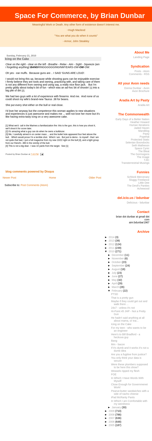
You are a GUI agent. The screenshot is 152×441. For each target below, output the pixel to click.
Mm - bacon (118, 344)
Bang (114, 340)
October (117, 262)
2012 (112, 244)
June (115, 276)
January (117, 407)
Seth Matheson (140, 145)
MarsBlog (143, 130)
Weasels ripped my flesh (125, 370)
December (118, 255)
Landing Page (141, 57)
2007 (112, 418)
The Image (143, 157)
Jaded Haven (141, 127)
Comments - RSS (139, 74)
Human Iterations (139, 125)
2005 (112, 425)
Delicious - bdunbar (138, 202)
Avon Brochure (140, 91)
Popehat (144, 136)
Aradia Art (143, 105)
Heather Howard (139, 122)
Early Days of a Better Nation (132, 119)
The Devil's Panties (138, 185)
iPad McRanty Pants (123, 397)
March (116, 287)
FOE (113, 374)
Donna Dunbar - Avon (136, 88)
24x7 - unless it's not (123, 307)
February (117, 290)
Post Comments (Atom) (34, 185)
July (114, 272)
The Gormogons (139, 154)
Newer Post (9, 177)
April (115, 283)
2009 (112, 411)
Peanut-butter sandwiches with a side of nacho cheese (130, 392)
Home (52, 177)
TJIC (146, 160)
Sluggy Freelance (139, 179)
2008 (112, 414)
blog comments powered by (29, 171)
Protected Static (140, 139)
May (114, 279)
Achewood (143, 188)
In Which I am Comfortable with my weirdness (129, 402)
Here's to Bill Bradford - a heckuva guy (125, 336)
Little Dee (143, 182)
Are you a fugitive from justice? (129, 354)
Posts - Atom (141, 71)
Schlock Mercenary (138, 176)
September (118, 265)
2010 (112, 251)
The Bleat (143, 151)
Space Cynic (142, 148)
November (118, 258)
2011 (112, 247)
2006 (112, 421)
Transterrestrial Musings (135, 162)
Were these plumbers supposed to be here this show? (129, 366)
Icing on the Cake (17, 58)
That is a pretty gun (122, 297)
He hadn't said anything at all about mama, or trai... (128, 319)
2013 (112, 240)
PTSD (114, 294)
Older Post (95, 177)
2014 (112, 237)
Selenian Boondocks (137, 142)
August (116, 269)
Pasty (146, 133)
